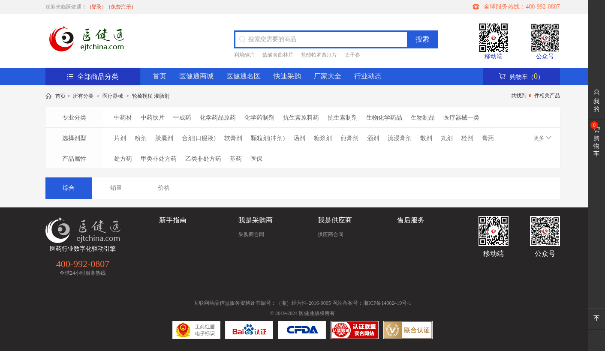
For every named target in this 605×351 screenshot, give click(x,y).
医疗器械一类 (461, 117)
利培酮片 (244, 55)
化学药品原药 (218, 117)
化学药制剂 (259, 117)
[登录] (97, 7)
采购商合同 (251, 234)
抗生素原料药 (301, 117)
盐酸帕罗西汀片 (319, 55)
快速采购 (287, 76)
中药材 (123, 117)
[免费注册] (121, 7)
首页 (159, 76)
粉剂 (141, 138)
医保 (256, 159)
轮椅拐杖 (142, 96)
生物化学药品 (384, 117)
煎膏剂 (349, 138)
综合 (69, 188)
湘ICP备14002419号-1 (387, 303)
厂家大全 (327, 76)
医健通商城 (196, 76)
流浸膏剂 (400, 138)
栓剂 (467, 138)
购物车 (596, 141)
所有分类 (83, 96)
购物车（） (521, 76)
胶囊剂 (164, 138)
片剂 (120, 138)
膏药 (488, 138)
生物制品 (423, 117)
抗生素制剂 (343, 117)
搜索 (422, 39)
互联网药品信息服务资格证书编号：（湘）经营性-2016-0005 (262, 303)
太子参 (352, 55)
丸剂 (447, 138)
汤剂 (299, 138)
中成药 (182, 117)
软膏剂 (233, 138)
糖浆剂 (323, 138)
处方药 (123, 159)
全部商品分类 (92, 76)
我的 (596, 100)
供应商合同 (330, 234)
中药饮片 (153, 117)
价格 (164, 188)
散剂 (426, 138)
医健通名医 (243, 76)
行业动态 (368, 76)
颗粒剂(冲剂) (268, 138)
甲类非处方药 (159, 159)
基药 (236, 159)
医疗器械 (112, 96)
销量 (116, 188)
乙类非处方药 (203, 159)
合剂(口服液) (199, 138)
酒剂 (373, 138)
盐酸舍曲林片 (277, 55)
